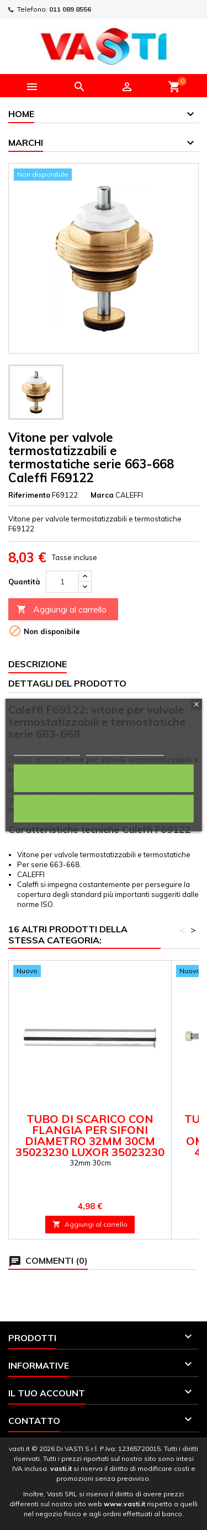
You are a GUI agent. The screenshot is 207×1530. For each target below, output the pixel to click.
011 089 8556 (70, 9)
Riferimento (29, 494)
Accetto (103, 778)
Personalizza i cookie (125, 750)
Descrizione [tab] (37, 663)
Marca (102, 494)
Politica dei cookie (46, 750)
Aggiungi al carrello (62, 609)
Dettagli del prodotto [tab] (67, 683)
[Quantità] (62, 582)
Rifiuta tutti (103, 808)
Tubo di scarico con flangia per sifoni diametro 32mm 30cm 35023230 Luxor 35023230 (89, 1135)
